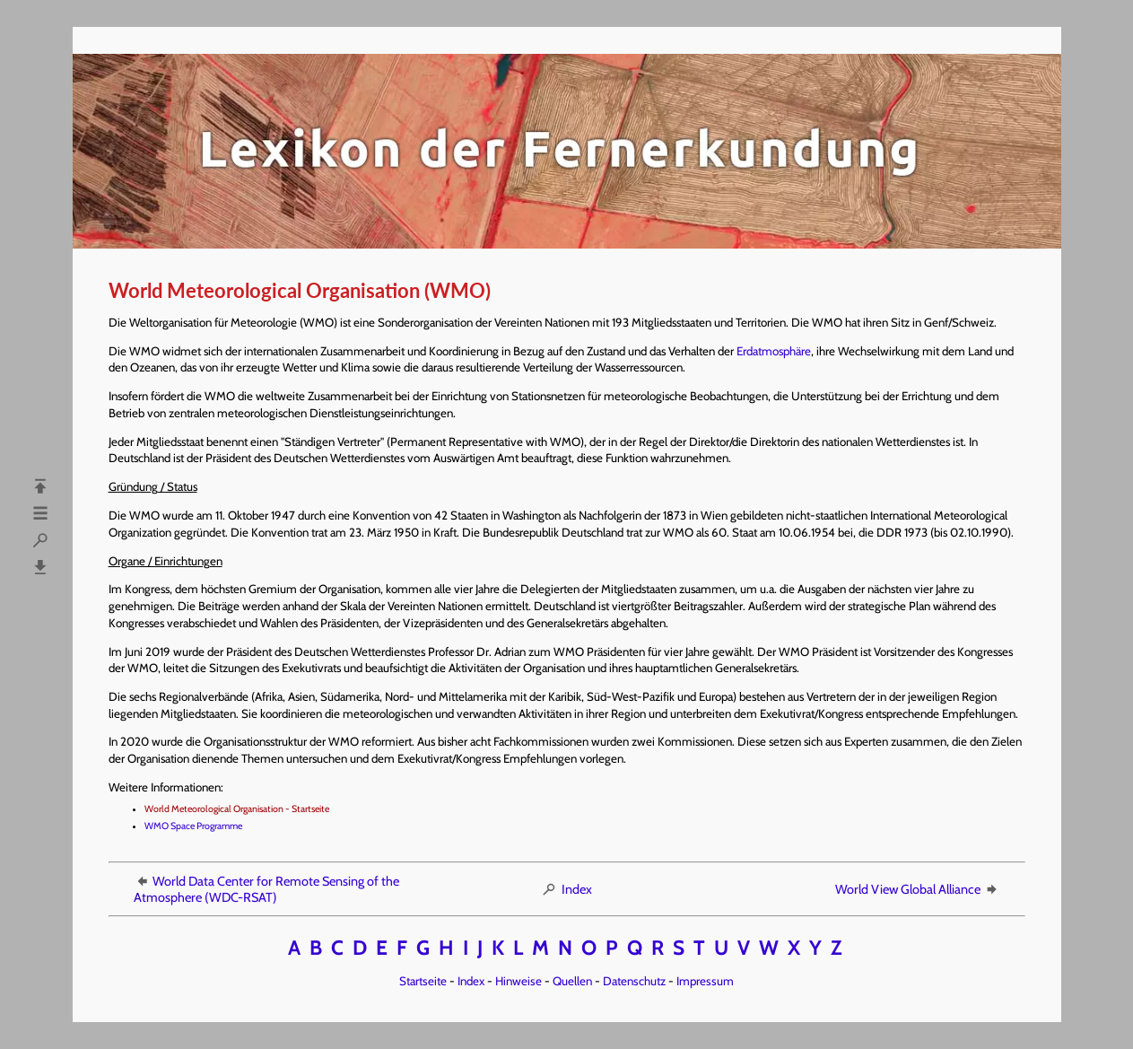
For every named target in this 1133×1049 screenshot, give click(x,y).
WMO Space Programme (193, 826)
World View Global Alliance (917, 889)
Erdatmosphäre (773, 351)
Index (566, 889)
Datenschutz (634, 981)
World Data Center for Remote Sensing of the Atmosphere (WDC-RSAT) (266, 889)
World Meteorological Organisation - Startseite (236, 809)
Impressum (705, 981)
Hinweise (518, 981)
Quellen (572, 981)
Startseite (423, 981)
